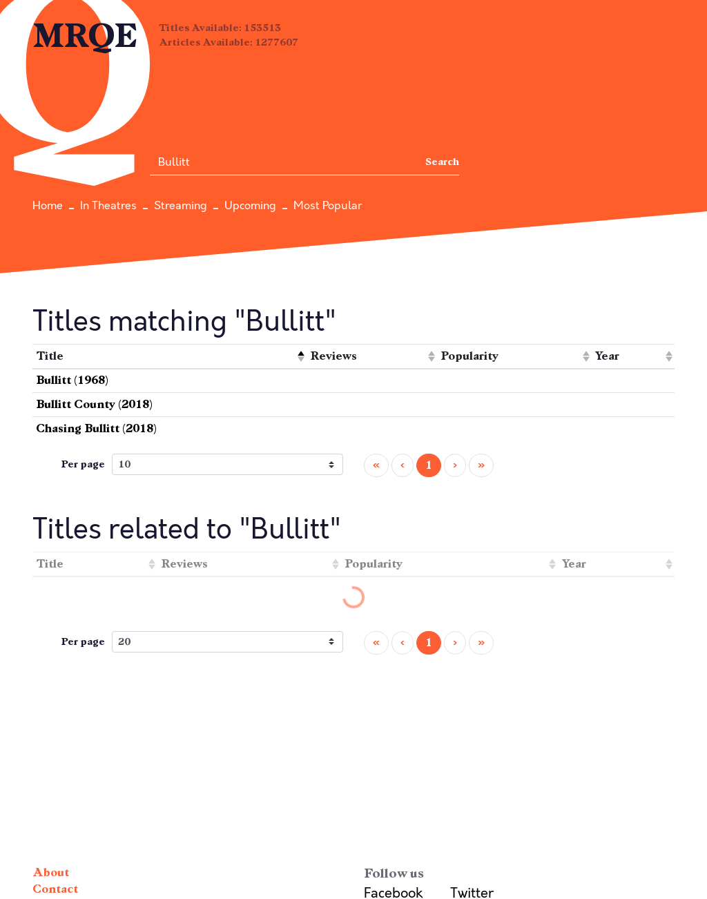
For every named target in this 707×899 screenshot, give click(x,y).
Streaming (180, 205)
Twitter (472, 748)
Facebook (393, 748)
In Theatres (108, 205)
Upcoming (250, 205)
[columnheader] (169, 294)
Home (47, 205)
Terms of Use (70, 777)
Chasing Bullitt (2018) (96, 366)
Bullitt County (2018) (94, 342)
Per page (83, 402)
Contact (55, 744)
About (50, 727)
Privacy (52, 760)
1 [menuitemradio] (428, 402)
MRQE (85, 36)
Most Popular (327, 205)
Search (442, 162)
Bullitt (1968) (72, 318)
